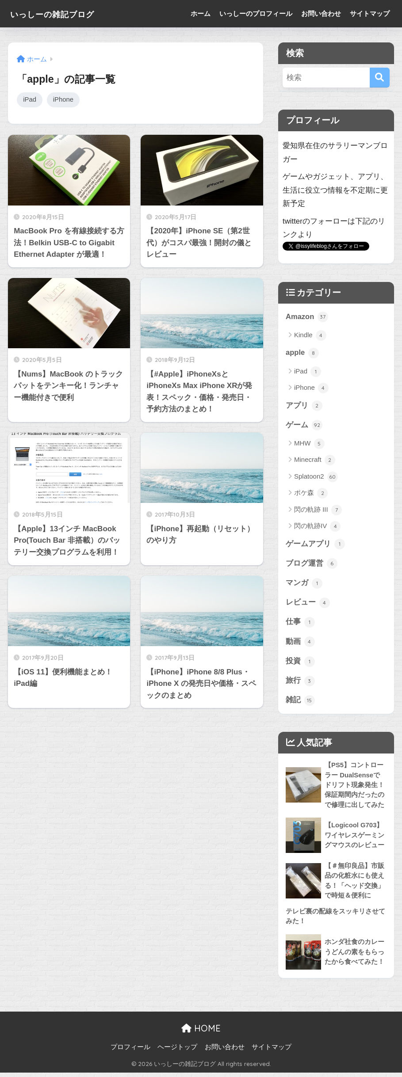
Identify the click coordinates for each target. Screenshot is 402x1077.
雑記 (300, 703)
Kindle (310, 336)
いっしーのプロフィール (255, 13)
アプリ (304, 406)
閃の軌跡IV (317, 527)
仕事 (300, 624)
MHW (309, 444)
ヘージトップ (177, 1051)
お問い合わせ (321, 13)
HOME (201, 1032)
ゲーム (304, 426)
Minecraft (314, 461)
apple (302, 353)
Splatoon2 (316, 477)
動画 (300, 644)
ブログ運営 (311, 564)
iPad (30, 99)
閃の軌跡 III (318, 511)
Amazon (307, 317)
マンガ (304, 584)
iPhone (64, 99)
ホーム (201, 13)
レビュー (308, 604)
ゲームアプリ (315, 545)
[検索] (380, 78)
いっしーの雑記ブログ (64, 13)
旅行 (300, 683)
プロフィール (130, 1051)
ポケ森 (311, 494)
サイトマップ (370, 13)
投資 (300, 663)
